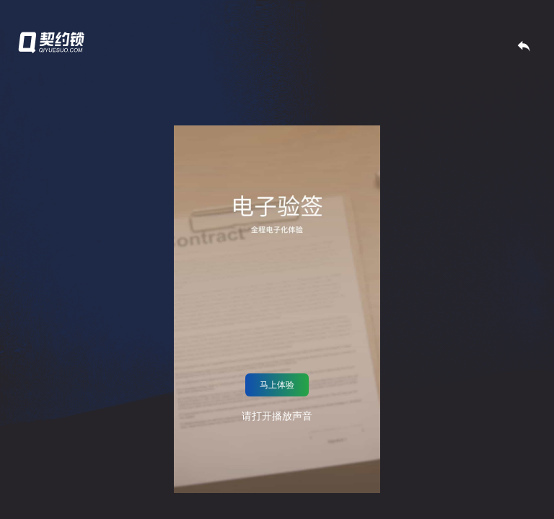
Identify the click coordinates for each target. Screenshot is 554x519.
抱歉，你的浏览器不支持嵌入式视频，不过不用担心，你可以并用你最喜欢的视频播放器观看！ (277, 309)
